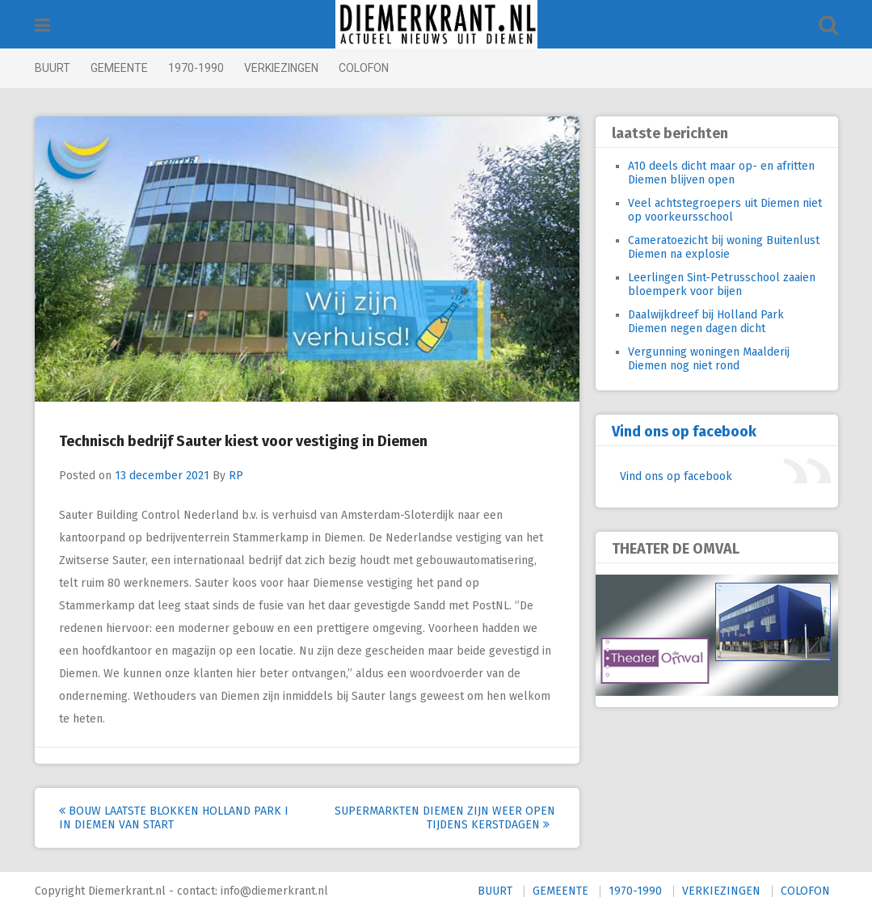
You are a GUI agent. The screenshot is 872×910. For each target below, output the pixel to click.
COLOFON (364, 67)
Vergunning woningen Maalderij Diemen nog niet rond (709, 359)
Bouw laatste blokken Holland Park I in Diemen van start (174, 818)
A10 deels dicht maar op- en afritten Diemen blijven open (721, 173)
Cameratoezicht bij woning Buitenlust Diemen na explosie (723, 247)
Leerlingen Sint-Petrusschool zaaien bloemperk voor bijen (721, 284)
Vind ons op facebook (684, 431)
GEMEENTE (119, 67)
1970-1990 (196, 67)
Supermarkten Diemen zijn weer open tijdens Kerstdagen (445, 818)
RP (236, 475)
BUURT (52, 67)
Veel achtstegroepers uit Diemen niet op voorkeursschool (725, 210)
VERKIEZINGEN (281, 67)
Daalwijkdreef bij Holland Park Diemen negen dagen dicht (706, 321)
